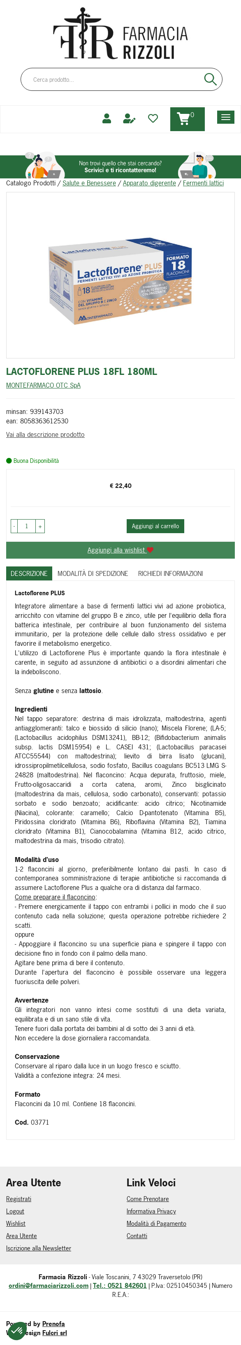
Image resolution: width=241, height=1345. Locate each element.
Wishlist (15, 1223)
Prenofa (53, 1324)
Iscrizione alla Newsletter (38, 1248)
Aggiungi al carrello (155, 526)
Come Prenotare (148, 1199)
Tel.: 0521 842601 (120, 1285)
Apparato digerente (149, 182)
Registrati (18, 1199)
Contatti (137, 1236)
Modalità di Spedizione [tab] (93, 573)
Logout (15, 1211)
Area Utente (21, 1236)
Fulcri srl (54, 1333)
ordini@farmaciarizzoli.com (48, 1285)
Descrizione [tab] (29, 573)
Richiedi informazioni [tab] (170, 573)
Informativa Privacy (151, 1211)
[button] (14, 526)
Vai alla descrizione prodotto (45, 434)
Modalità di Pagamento (156, 1223)
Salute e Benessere (89, 182)
